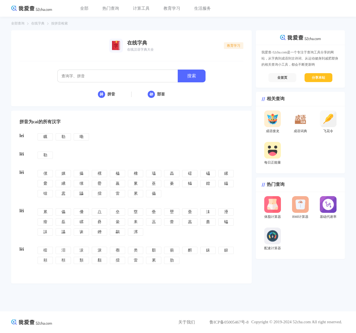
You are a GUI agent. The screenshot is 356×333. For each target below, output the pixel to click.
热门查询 (110, 8)
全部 (84, 8)
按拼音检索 (59, 23)
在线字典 (37, 23)
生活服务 (202, 8)
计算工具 (141, 8)
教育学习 (172, 8)
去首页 (282, 78)
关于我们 (186, 322)
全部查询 (17, 23)
